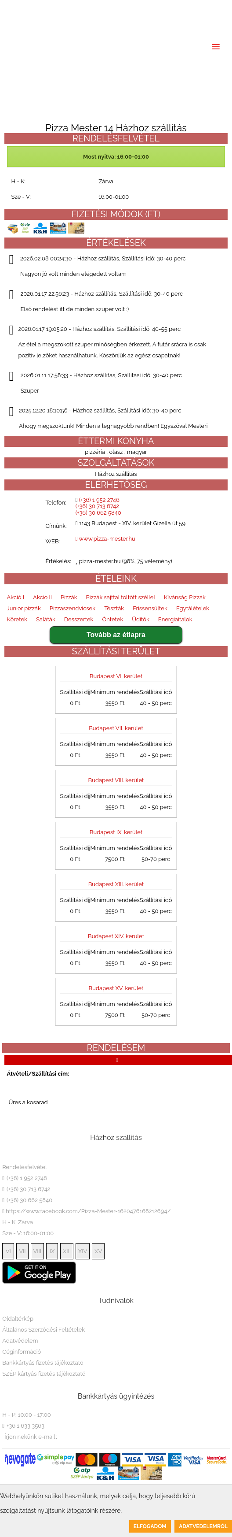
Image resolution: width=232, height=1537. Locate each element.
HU (12, 7)
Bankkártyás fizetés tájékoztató (42, 1362)
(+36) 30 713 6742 (129, 7)
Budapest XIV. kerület (116, 936)
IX (52, 1251)
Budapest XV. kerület (116, 988)
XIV (82, 1251)
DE (46, 7)
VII (22, 1251)
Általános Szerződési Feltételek (43, 1329)
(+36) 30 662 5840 (183, 7)
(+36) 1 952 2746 (77, 7)
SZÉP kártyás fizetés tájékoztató (43, 1373)
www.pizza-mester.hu (105, 538)
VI (8, 1251)
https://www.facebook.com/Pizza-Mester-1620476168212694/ (86, 1211)
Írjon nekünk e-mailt (30, 1436)
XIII (67, 1251)
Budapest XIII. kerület (116, 884)
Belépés (23, 21)
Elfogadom (150, 1526)
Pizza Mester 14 (36, 1156)
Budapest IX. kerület (116, 832)
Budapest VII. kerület (116, 728)
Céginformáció (21, 1351)
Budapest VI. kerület (116, 676)
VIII (37, 1251)
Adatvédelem (20, 1340)
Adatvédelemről (203, 1526)
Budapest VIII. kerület (116, 780)
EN (30, 7)
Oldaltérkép (17, 1318)
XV (98, 1251)
